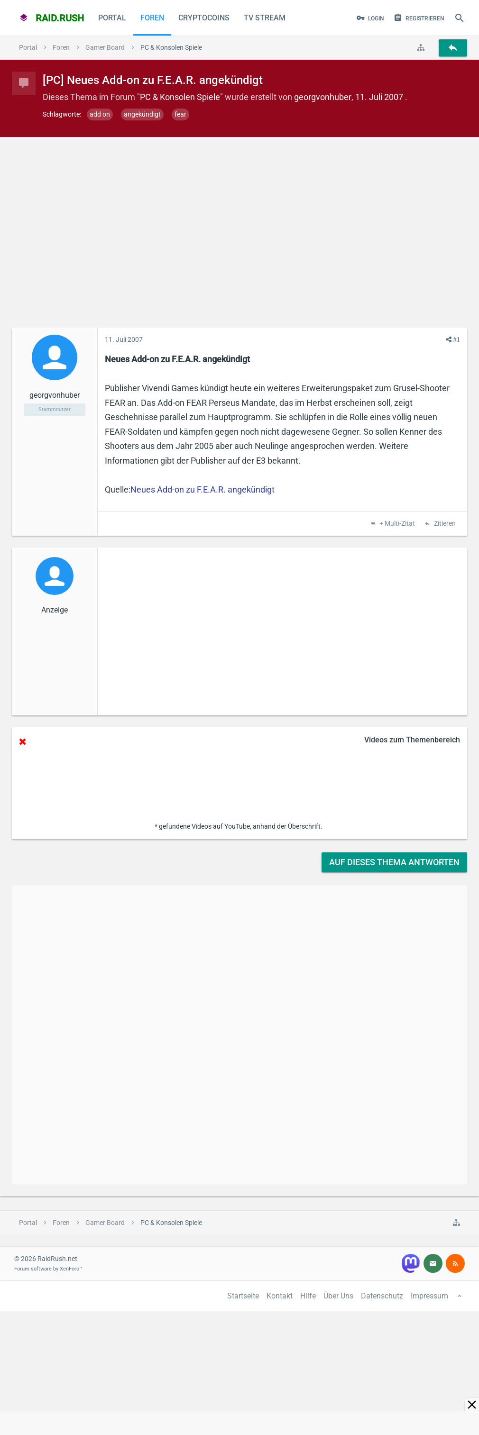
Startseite (243, 1295)
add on (100, 114)
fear (180, 114)
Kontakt (280, 1295)
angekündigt (142, 114)
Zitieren (444, 524)
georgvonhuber (322, 97)
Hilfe (308, 1295)
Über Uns (338, 1295)
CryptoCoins (204, 17)
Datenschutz (382, 1295)
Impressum (429, 1295)
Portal (112, 17)
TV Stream (265, 17)
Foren (152, 17)
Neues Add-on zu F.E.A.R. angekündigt (202, 489)
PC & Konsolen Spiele (180, 97)
